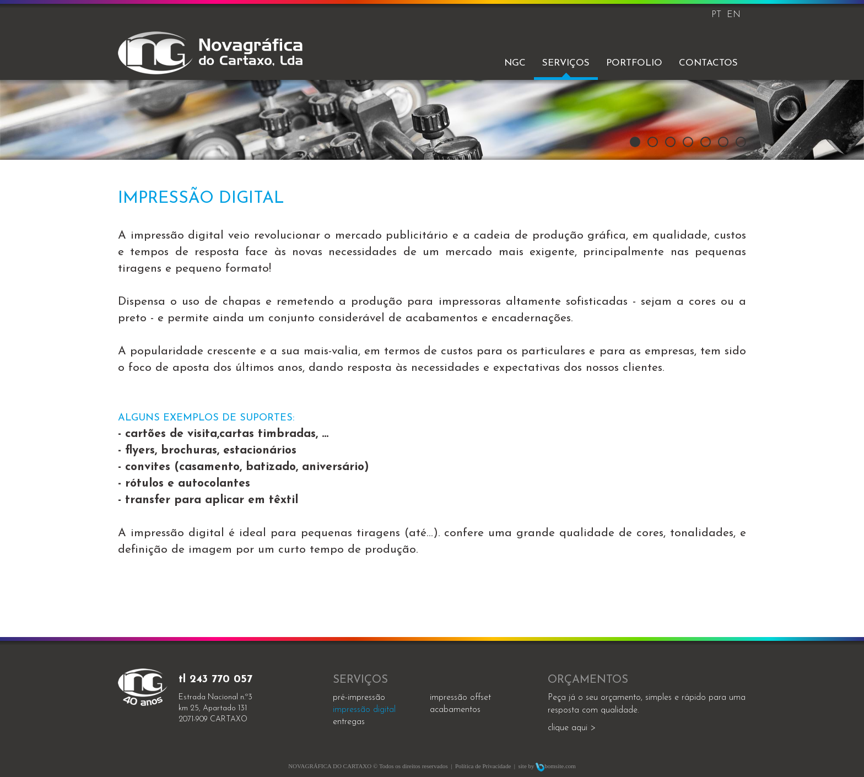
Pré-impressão (359, 697)
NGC (515, 63)
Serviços (566, 63)
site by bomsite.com (547, 766)
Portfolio (634, 63)
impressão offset (460, 697)
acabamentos (455, 709)
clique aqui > (572, 728)
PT (716, 14)
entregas (349, 721)
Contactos (708, 63)
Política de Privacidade (483, 766)
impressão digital (364, 709)
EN (734, 14)
